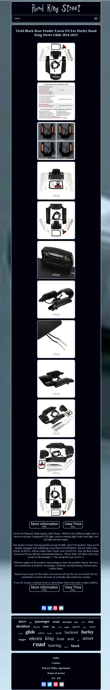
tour (76, 622)
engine (66, 627)
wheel (41, 633)
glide (30, 632)
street (87, 638)
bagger (22, 639)
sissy (91, 621)
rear (46, 626)
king (49, 638)
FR (58, 678)
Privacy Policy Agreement (56, 668)
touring (54, 645)
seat (70, 638)
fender (92, 626)
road (39, 645)
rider (30, 622)
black (75, 646)
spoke (58, 633)
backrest (71, 632)
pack (85, 627)
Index (56, 658)
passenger (42, 621)
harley (87, 632)
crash (20, 633)
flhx (78, 640)
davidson (23, 626)
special (76, 626)
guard (66, 647)
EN (53, 678)
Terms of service (56, 673)
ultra (59, 627)
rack (83, 622)
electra (35, 638)
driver (22, 621)
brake (49, 633)
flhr (53, 627)
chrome (36, 627)
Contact (56, 663)
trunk (56, 621)
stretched (67, 622)
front (60, 639)
